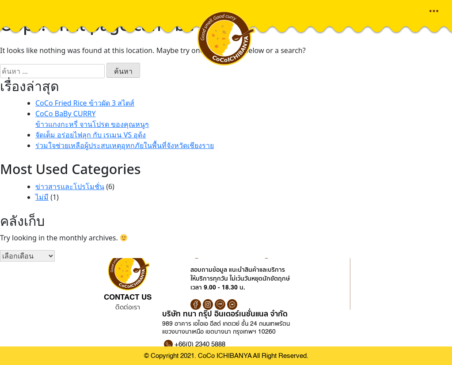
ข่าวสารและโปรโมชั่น (69, 186)
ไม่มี (42, 197)
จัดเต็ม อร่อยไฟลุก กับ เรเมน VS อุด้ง (90, 135)
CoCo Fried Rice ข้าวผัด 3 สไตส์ (84, 103)
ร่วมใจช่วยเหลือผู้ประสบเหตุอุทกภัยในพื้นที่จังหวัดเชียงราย (124, 145)
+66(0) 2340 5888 (200, 344)
